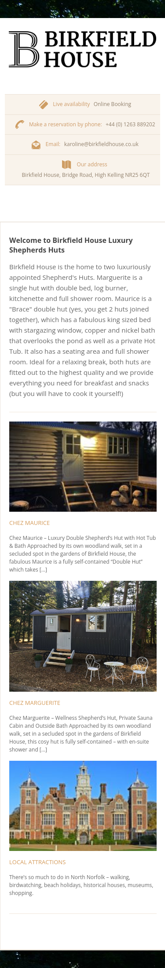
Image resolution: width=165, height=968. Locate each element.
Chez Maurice (29, 523)
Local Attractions (37, 862)
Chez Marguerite (34, 703)
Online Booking (112, 104)
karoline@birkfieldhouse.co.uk (101, 144)
